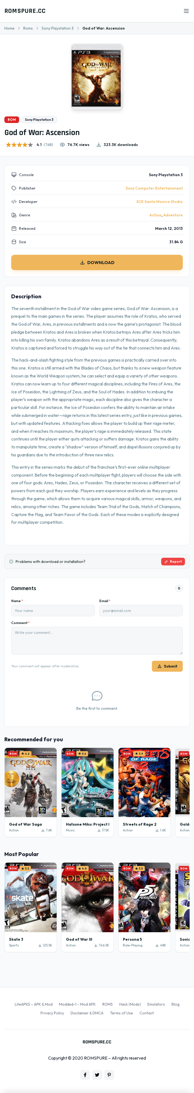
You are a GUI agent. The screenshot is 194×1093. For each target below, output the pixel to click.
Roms (28, 28)
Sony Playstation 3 (58, 28)
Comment (20, 623)
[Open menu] (186, 11)
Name (17, 601)
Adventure (173, 215)
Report (173, 561)
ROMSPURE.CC (25, 11)
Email (104, 601)
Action (155, 215)
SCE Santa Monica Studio (159, 201)
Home (9, 28)
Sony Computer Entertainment (154, 188)
